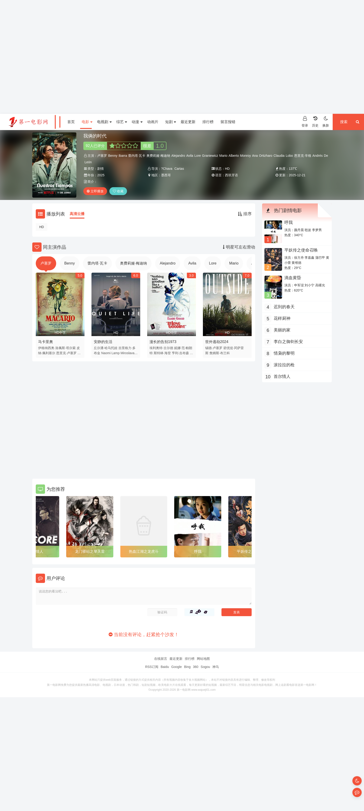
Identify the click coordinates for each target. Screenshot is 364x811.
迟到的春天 (284, 306)
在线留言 (160, 659)
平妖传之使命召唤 (301, 250)
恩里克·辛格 (302, 155)
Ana (255, 155)
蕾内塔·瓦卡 (136, 155)
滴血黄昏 (292, 277)
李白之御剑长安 (288, 341)
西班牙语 (231, 175)
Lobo (289, 155)
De (326, 155)
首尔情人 (35, 551)
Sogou (205, 667)
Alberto (234, 155)
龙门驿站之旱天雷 (90, 551)
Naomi (105, 353)
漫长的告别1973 (163, 342)
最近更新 (188, 122)
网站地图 (203, 659)
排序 (245, 214)
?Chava (166, 168)
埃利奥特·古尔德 (161, 348)
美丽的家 (282, 330)
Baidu (165, 667)
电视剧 (104, 122)
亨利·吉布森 (180, 353)
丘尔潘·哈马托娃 (105, 348)
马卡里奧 (45, 342)
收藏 (118, 191)
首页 (71, 122)
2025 (100, 175)
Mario (223, 155)
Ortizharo (266, 155)
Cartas (179, 168)
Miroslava (127, 353)
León (88, 162)
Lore (197, 155)
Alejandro (178, 155)
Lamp (115, 353)
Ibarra (123, 155)
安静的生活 (103, 342)
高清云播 (77, 214)
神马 (215, 667)
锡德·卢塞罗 (213, 348)
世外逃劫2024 (216, 342)
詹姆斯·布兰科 (219, 353)
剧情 (100, 168)
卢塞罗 (102, 155)
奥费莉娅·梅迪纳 (158, 155)
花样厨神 (282, 318)
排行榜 (208, 122)
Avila (189, 155)
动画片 (152, 122)
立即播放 (95, 191)
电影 (87, 122)
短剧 (170, 122)
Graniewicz (210, 155)
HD (41, 227)
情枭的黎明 (284, 353)
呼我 (198, 551)
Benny (112, 155)
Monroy (245, 155)
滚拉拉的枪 (284, 365)
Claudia (278, 155)
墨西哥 (166, 175)
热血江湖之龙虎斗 (144, 551)
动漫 (137, 122)
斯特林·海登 (162, 353)
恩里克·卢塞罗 (66, 353)
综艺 (121, 122)
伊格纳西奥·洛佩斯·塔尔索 (57, 348)
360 (195, 667)
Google (176, 667)
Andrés (317, 155)
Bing (187, 667)
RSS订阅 (151, 667)
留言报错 (228, 122)
